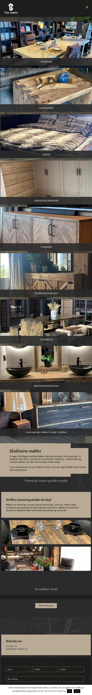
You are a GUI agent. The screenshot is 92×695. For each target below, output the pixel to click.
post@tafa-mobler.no (16, 648)
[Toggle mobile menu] (87, 7)
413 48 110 (11, 646)
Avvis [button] (77, 691)
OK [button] (69, 691)
